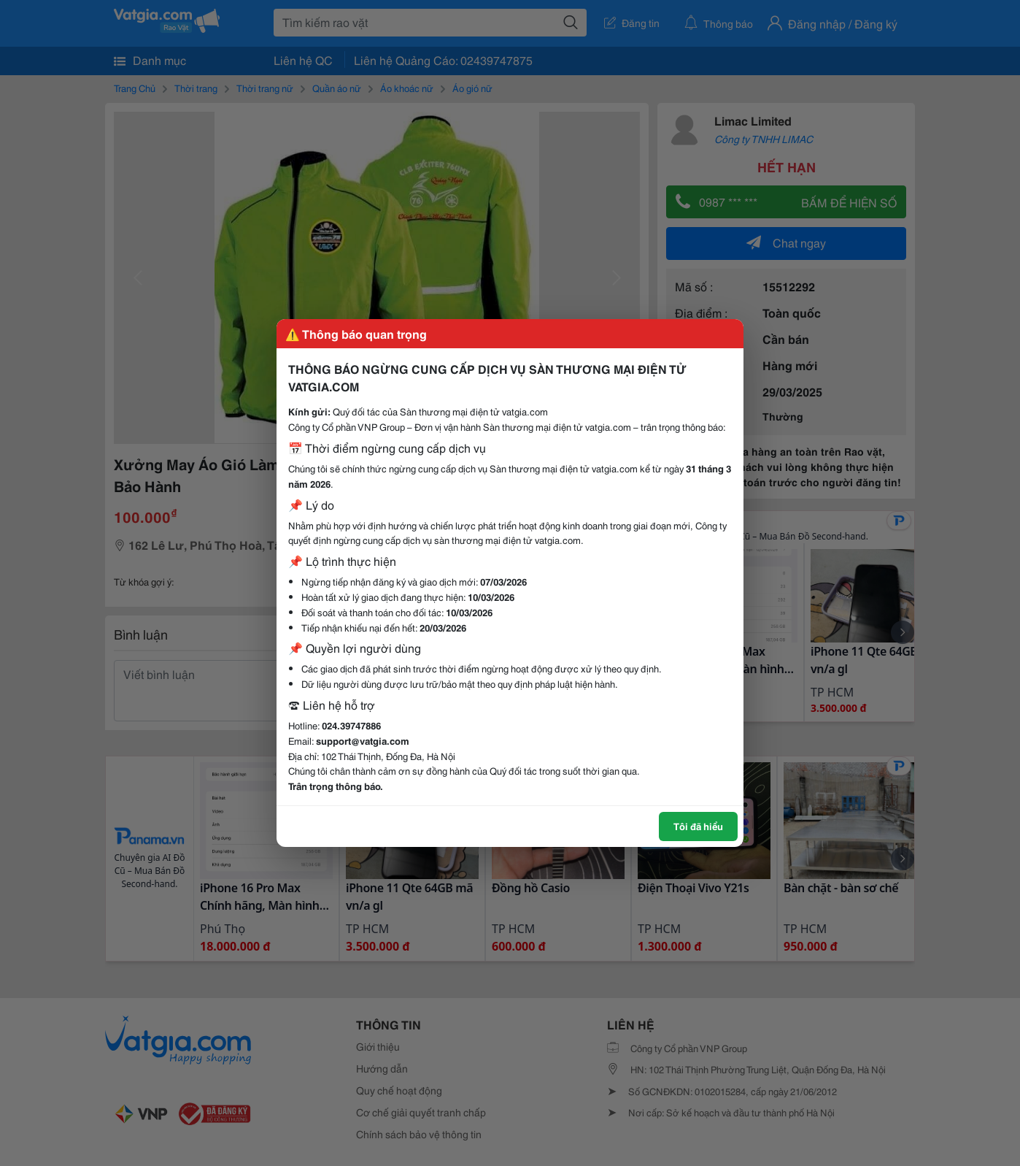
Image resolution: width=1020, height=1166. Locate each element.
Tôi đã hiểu (698, 825)
